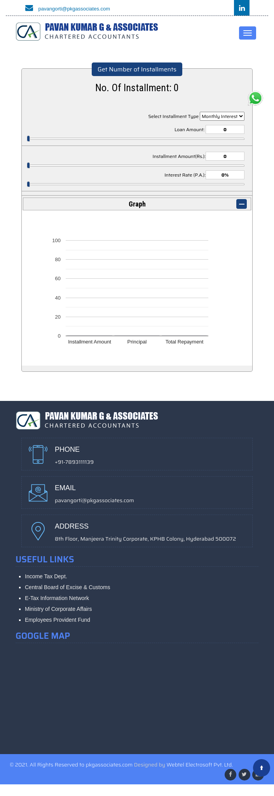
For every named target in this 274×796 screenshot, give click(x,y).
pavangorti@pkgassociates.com (65, 9)
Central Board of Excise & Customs (67, 587)
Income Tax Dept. (46, 576)
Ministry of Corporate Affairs (58, 609)
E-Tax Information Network (57, 598)
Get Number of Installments (137, 69)
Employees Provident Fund (57, 620)
